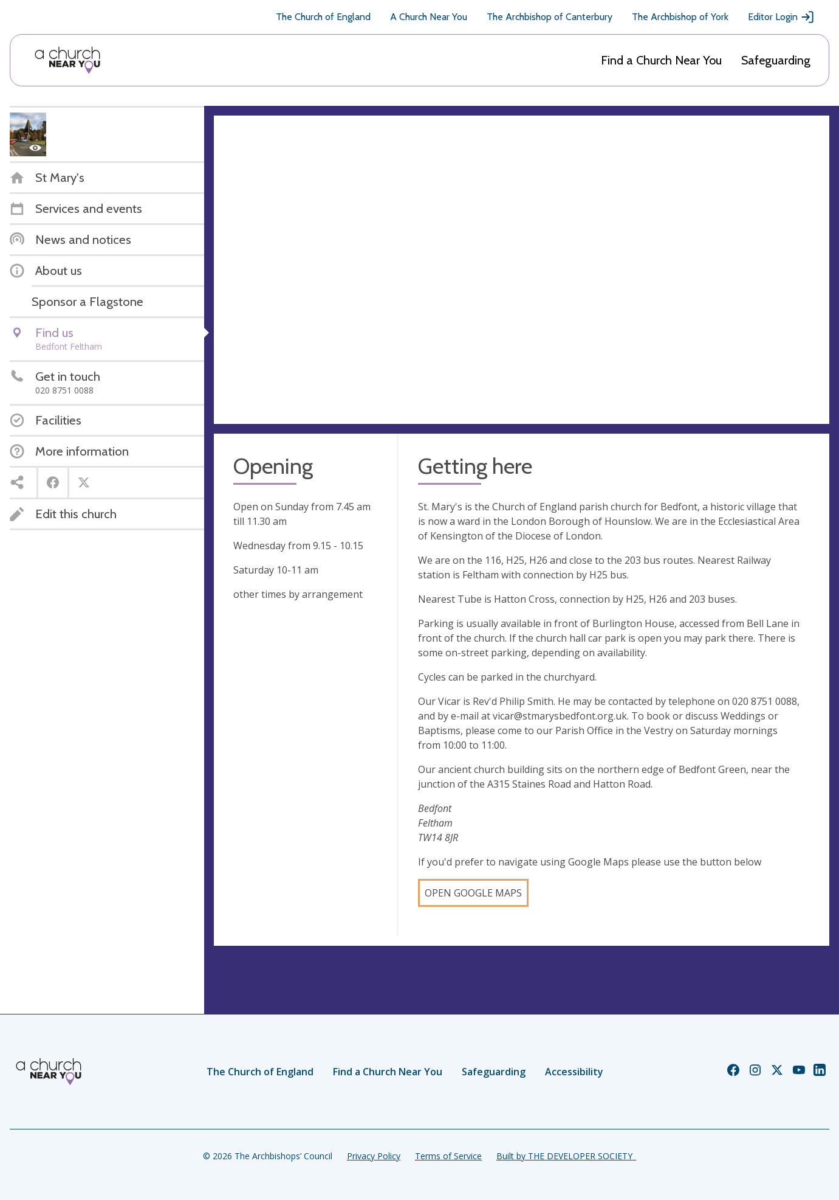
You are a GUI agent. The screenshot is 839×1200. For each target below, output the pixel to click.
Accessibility (574, 1071)
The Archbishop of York (680, 17)
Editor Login (781, 17)
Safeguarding (775, 60)
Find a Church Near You (661, 60)
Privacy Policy (373, 1156)
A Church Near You (428, 17)
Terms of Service (448, 1156)
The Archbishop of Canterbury (549, 17)
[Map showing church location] (521, 270)
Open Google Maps (473, 893)
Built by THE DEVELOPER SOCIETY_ (566, 1156)
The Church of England (323, 17)
